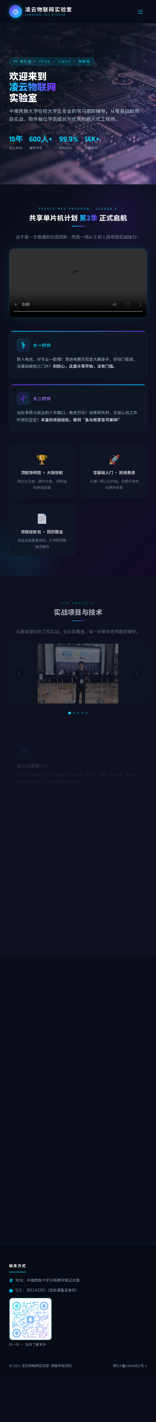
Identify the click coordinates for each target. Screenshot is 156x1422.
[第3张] (78, 713)
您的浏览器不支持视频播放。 (78, 284)
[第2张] (74, 713)
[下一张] (137, 676)
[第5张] (87, 713)
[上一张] (19, 676)
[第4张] (82, 713)
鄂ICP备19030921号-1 (130, 1365)
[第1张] (69, 713)
